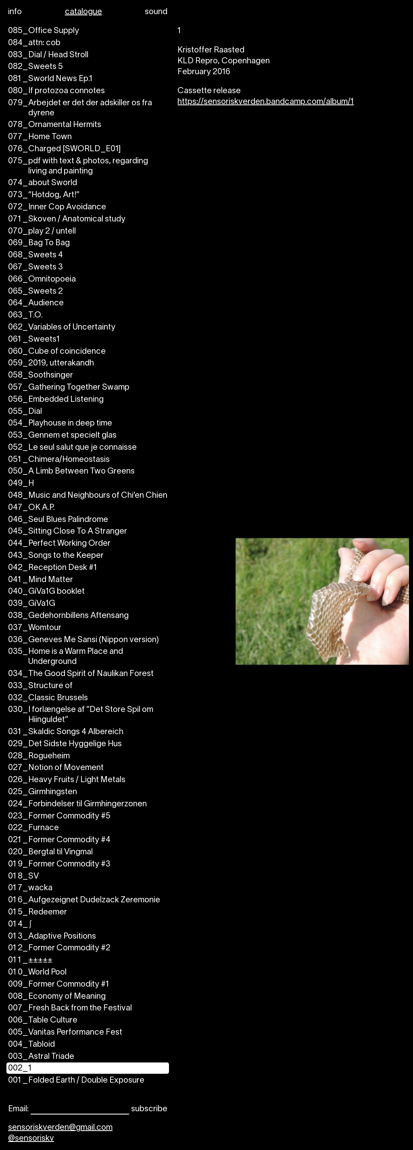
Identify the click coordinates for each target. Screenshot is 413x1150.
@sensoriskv (31, 1138)
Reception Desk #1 (52, 568)
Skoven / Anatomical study (66, 220)
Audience (36, 303)
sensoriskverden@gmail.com (60, 1127)
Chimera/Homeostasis (59, 460)
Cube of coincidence (57, 352)
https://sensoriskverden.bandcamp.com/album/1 (265, 102)
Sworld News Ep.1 (50, 79)
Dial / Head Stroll (48, 55)
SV (23, 877)
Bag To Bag (39, 243)
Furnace (33, 828)
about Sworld (42, 183)
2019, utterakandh (51, 364)
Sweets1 (34, 340)
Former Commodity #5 (59, 817)
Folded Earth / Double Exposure (76, 1081)
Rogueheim (39, 756)
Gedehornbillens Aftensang (68, 616)
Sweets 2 (35, 292)
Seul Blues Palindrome (58, 520)
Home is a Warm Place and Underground (65, 657)
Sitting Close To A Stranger (67, 532)
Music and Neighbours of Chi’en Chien (87, 496)
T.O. (25, 316)
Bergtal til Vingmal (50, 852)
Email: (18, 1109)
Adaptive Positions (52, 937)
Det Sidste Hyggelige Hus (65, 744)
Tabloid (31, 1045)
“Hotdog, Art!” (43, 195)
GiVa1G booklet (46, 592)
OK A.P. (31, 508)
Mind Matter (40, 580)
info (15, 12)
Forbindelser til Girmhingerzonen (77, 804)
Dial (25, 412)
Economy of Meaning (57, 997)
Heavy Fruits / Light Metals (66, 780)
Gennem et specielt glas (62, 436)
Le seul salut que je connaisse (72, 448)
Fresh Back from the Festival (70, 1009)
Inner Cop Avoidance (57, 207)
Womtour (34, 628)
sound (156, 12)
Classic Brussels (48, 698)
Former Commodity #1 (58, 985)
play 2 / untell (42, 232)
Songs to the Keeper (56, 556)
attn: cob (34, 43)
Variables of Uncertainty (61, 328)
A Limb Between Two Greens (71, 472)
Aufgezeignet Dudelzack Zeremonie (84, 900)
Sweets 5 (35, 67)
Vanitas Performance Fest (65, 1033)
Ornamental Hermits (54, 125)
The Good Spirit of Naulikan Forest (81, 674)
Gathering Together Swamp (68, 388)
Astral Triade (41, 1057)
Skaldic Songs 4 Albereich (65, 732)
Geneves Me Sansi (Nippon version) (83, 640)
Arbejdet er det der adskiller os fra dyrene (80, 108)
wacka (30, 888)
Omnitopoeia (42, 280)
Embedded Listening (56, 400)
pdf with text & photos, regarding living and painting (78, 167)
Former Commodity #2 (59, 948)
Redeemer (37, 913)
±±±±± (30, 961)
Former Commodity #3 (59, 865)
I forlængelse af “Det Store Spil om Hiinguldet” (80, 715)
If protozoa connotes (56, 91)
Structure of (40, 686)
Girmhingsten (42, 792)
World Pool (37, 973)
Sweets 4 (35, 255)
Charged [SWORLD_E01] (64, 149)
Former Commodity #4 (59, 840)
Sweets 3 (35, 268)
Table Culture (42, 1021)
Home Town (40, 137)
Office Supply (43, 31)
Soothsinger (40, 376)
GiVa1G (31, 604)
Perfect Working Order (59, 544)
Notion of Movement (56, 768)
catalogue (83, 12)
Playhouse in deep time (60, 424)
